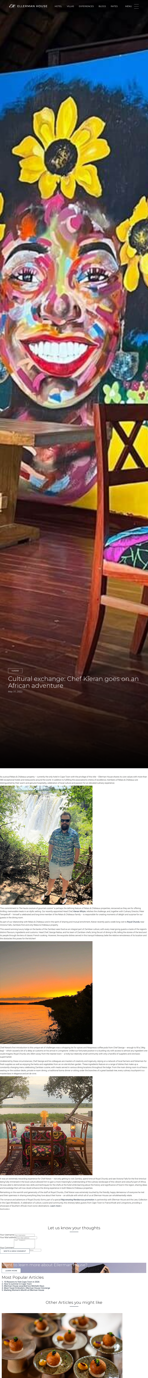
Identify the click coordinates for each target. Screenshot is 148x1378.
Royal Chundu (133, 922)
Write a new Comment (15, 1253)
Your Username (7, 1235)
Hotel (58, 6)
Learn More (11, 1272)
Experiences (86, 6)
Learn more (55, 1206)
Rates (114, 6)
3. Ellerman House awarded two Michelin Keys (23, 1287)
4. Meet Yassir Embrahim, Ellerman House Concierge (26, 1289)
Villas (70, 6)
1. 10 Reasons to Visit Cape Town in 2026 (20, 1283)
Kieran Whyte (79, 911)
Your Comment (7, 1249)
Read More (62, 1312)
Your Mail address (8, 1237)
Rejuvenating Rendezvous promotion (77, 1199)
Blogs (102, 6)
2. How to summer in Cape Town (17, 1285)
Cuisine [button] (15, 671)
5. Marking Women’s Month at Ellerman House (23, 1292)
